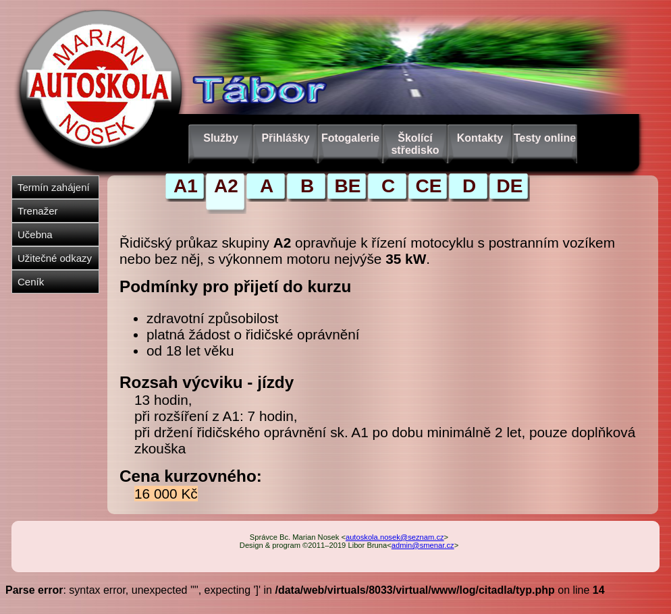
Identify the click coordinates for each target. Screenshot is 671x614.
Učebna (35, 234)
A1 (185, 185)
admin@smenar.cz (423, 545)
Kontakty (480, 138)
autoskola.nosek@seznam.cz (395, 537)
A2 (226, 185)
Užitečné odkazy (55, 258)
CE (429, 185)
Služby (220, 138)
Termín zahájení (54, 187)
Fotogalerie (350, 138)
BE (348, 185)
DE (510, 185)
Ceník (31, 281)
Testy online (545, 138)
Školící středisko (415, 144)
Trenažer (37, 211)
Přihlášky (285, 138)
